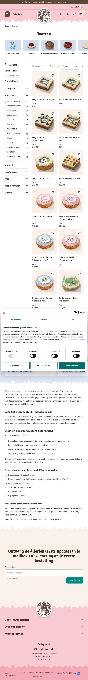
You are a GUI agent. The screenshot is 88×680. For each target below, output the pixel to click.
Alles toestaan (72, 365)
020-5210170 (44, 659)
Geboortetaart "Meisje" (43, 216)
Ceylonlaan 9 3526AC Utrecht (44, 654)
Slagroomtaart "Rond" (42, 178)
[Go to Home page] (44, 15)
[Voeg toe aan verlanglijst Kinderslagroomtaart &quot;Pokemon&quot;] (79, 274)
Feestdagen (16, 172)
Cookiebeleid (37, 676)
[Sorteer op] (70, 66)
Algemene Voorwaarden (44, 672)
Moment (16, 165)
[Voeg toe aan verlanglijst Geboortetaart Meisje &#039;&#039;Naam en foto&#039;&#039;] (79, 233)
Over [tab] (73, 319)
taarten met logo (32, 449)
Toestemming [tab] (15, 319)
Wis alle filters (11, 81)
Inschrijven (75, 580)
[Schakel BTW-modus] (81, 7)
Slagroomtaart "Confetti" (70, 99)
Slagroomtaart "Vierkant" (43, 99)
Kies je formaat (16, 185)
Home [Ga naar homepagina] (7, 26)
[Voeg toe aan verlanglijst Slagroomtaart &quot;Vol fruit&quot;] (79, 154)
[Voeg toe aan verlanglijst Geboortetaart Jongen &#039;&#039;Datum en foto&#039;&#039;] (52, 233)
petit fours (28, 445)
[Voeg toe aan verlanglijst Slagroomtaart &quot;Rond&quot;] (52, 154)
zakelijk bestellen (55, 519)
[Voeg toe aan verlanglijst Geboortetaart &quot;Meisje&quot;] (52, 192)
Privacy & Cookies (28, 672)
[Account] (68, 14)
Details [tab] (44, 319)
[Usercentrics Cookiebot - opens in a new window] (75, 313)
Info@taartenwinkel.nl (44, 656)
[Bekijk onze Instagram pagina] (41, 649)
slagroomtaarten (31, 441)
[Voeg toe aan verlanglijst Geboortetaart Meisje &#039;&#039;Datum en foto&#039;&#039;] (79, 192)
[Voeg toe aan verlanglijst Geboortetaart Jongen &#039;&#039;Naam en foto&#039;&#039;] (52, 274)
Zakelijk (18, 14)
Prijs (16, 178)
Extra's (16, 192)
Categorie (16, 88)
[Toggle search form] (61, 14)
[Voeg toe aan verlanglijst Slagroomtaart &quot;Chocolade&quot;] (52, 113)
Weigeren (16, 365)
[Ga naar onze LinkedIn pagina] (46, 649)
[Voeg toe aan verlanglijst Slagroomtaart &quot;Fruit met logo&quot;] (79, 113)
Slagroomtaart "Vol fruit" (70, 178)
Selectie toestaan (44, 365)
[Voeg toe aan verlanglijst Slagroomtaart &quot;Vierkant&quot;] (52, 75)
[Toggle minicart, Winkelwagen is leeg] (80, 14)
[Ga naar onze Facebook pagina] (35, 649)
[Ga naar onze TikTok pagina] (52, 649)
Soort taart (16, 95)
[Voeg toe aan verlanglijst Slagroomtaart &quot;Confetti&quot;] (79, 75)
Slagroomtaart (12, 76)
